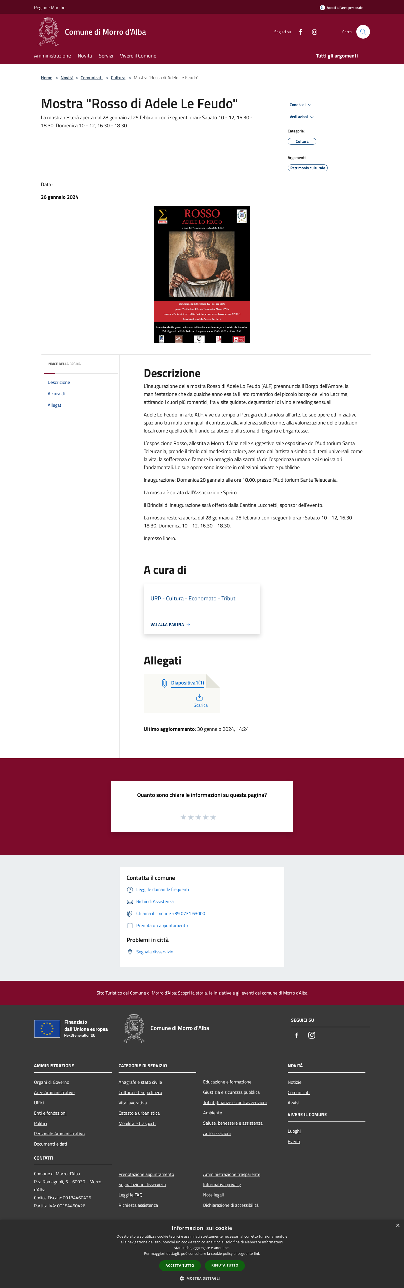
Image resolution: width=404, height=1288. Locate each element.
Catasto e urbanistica (139, 1113)
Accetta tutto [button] (180, 1265)
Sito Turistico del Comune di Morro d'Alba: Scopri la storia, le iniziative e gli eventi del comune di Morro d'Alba (202, 992)
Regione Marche (49, 7)
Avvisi (293, 1102)
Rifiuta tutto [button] (225, 1265)
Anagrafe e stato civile (140, 1082)
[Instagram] (312, 31)
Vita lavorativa (133, 1102)
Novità (67, 77)
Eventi (294, 1141)
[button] (202, 1278)
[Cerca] (363, 32)
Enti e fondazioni (50, 1113)
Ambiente (212, 1112)
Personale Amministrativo (59, 1133)
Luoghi (294, 1131)
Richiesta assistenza (138, 1205)
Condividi (301, 105)
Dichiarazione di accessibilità (231, 1205)
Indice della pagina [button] (64, 363)
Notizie (294, 1082)
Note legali (213, 1194)
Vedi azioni (302, 117)
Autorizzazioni (217, 1133)
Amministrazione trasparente (231, 1174)
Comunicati (92, 77)
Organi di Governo (51, 1082)
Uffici (39, 1102)
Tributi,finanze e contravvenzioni (235, 1102)
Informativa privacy (222, 1184)
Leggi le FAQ (131, 1194)
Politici (40, 1123)
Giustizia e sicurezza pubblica (231, 1092)
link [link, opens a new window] (257, 1253)
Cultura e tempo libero (140, 1092)
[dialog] (202, 1254)
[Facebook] (298, 31)
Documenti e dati (50, 1143)
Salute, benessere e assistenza (233, 1123)
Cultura (118, 77)
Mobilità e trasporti (137, 1123)
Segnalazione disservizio (142, 1184)
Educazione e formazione (227, 1081)
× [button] (397, 1226)
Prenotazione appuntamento (146, 1174)
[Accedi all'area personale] (341, 7)
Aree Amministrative (54, 1092)
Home (46, 77)
